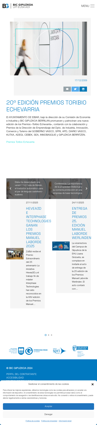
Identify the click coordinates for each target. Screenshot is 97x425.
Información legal (65, 421)
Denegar (48, 414)
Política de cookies (33, 421)
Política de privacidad (49, 421)
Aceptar (48, 406)
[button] (92, 384)
